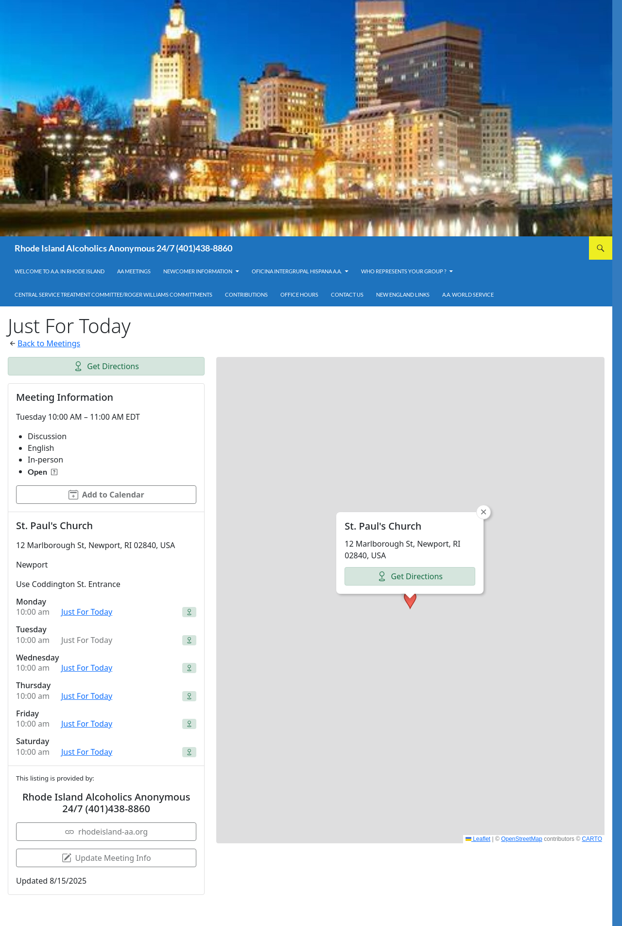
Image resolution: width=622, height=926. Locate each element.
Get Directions (106, 366)
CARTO (592, 839)
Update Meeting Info (106, 858)
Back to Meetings (48, 343)
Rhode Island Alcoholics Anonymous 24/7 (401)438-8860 (123, 248)
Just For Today (86, 611)
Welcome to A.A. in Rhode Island (59, 271)
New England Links (403, 294)
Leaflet (478, 839)
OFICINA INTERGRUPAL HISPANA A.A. (297, 271)
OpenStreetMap (521, 839)
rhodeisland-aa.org (106, 831)
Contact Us (347, 294)
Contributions (246, 294)
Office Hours (299, 294)
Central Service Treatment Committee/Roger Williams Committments (113, 294)
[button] (410, 600)
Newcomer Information (197, 271)
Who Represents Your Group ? (403, 271)
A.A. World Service (468, 294)
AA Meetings (134, 271)
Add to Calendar (106, 494)
